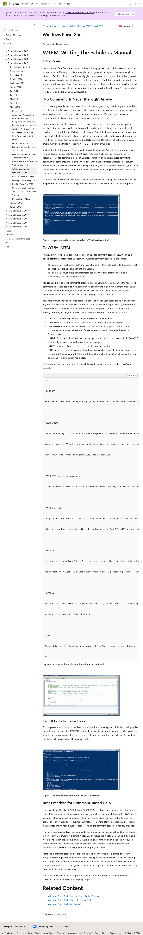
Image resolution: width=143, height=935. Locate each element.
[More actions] (136, 26)
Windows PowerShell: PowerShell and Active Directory (74, 896)
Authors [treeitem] (9, 230)
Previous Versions (24, 933)
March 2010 (98, 26)
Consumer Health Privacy (79, 933)
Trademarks (115, 933)
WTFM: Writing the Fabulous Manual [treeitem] (20, 171)
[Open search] (130, 3)
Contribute (48, 933)
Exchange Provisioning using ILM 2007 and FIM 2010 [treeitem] (24, 182)
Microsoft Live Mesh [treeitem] (21, 198)
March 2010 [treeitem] (17, 111)
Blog (37, 933)
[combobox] (19, 30)
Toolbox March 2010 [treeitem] (21, 165)
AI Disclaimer (7, 933)
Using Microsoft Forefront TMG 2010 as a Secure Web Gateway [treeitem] (24, 191)
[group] (91, 519)
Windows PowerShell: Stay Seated (64, 903)
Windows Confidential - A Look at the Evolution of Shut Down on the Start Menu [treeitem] (23, 134)
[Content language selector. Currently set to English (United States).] (15, 926)
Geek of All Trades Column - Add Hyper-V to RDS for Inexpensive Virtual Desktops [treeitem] (24, 158)
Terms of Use (100, 933)
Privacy (60, 933)
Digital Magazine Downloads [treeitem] (18, 238)
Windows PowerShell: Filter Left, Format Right (70, 899)
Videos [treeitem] (8, 242)
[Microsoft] (5, 4)
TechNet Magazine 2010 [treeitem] (20, 67)
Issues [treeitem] (10, 47)
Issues (64, 26)
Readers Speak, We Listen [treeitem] (23, 176)
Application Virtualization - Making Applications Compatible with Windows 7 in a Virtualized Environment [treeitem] (24, 120)
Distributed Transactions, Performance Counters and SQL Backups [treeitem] (23, 147)
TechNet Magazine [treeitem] (13, 35)
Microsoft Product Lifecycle (79, 12)
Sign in (137, 3)
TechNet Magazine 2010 (80, 26)
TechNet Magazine (51, 26)
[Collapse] (34, 24)
